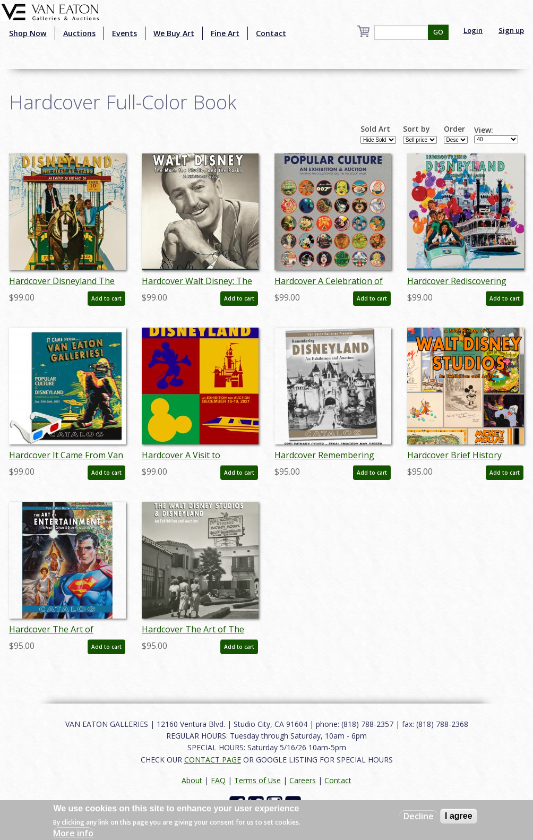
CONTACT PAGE (212, 760)
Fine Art (225, 33)
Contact (271, 33)
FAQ (218, 780)
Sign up (511, 30)
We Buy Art (173, 33)
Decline (418, 816)
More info (73, 833)
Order (454, 129)
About (192, 780)
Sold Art (375, 129)
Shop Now (28, 33)
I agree (458, 815)
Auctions (79, 33)
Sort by (416, 129)
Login (473, 30)
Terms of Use (257, 780)
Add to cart (106, 298)
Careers (302, 780)
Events (124, 33)
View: (483, 130)
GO (438, 32)
